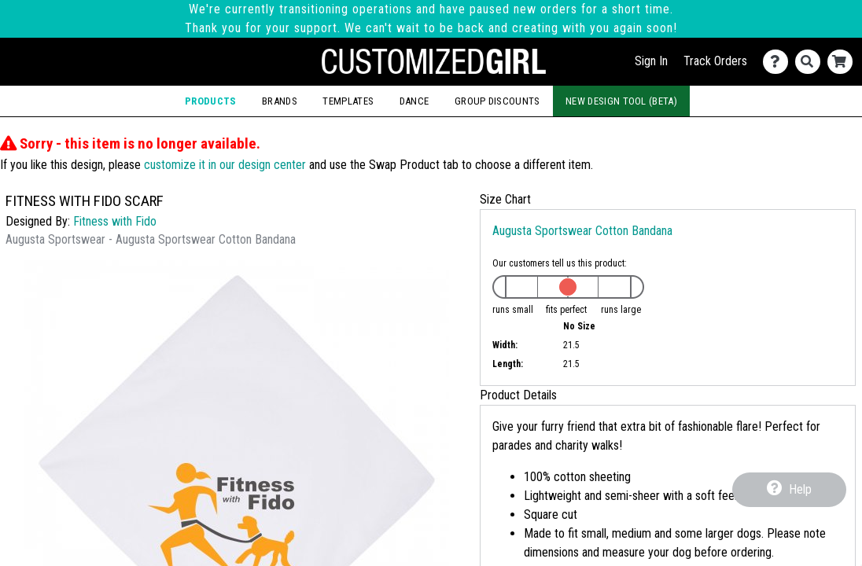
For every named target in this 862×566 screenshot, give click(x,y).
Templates (348, 101)
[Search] (811, 62)
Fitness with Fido (115, 221)
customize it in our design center (225, 164)
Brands (279, 101)
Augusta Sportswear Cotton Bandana (582, 230)
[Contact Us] (779, 62)
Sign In (651, 60)
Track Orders (715, 60)
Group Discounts (497, 101)
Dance (414, 101)
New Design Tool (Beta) (621, 101)
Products (211, 101)
